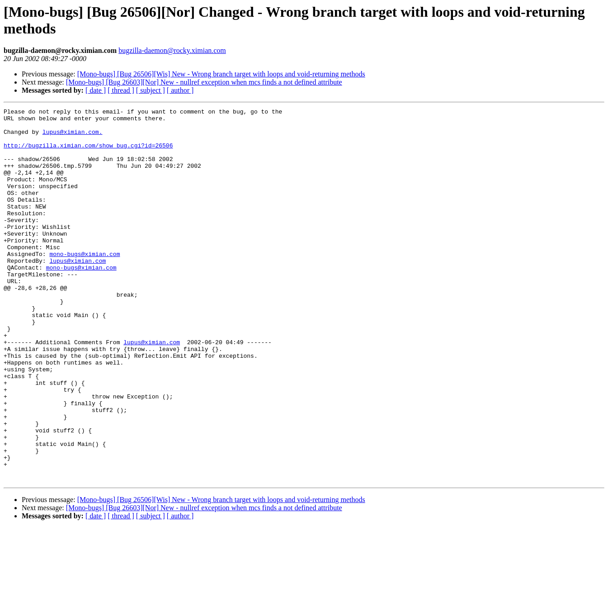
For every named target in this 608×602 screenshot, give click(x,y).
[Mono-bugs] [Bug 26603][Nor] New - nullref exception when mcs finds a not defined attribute (204, 82)
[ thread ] (121, 90)
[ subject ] (150, 90)
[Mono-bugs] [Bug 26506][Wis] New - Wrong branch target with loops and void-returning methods (221, 74)
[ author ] (180, 90)
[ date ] (95, 90)
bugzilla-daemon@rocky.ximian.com (172, 50)
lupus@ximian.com (77, 292)
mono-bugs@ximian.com (84, 284)
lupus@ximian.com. (72, 137)
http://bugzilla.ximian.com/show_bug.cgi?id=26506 (88, 153)
